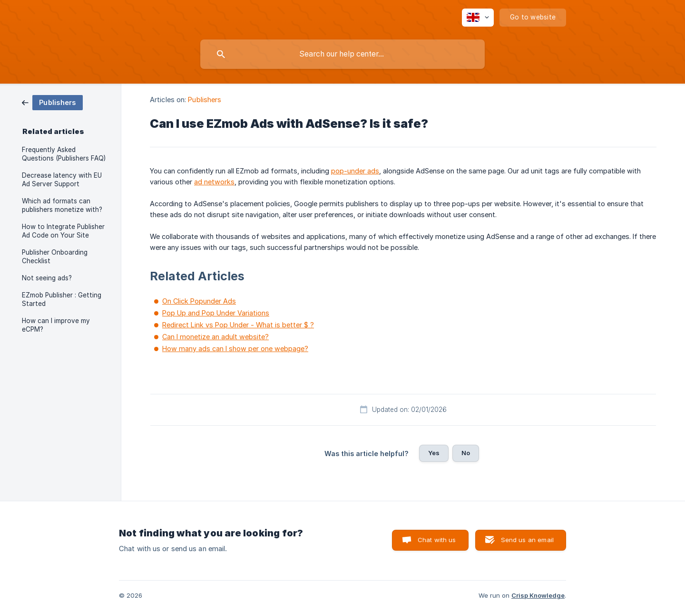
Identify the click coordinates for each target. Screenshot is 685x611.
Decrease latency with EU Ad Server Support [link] (62, 180)
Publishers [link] (204, 99)
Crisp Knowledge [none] (538, 595)
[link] (52, 101)
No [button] (465, 453)
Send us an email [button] (527, 540)
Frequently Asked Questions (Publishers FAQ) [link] (64, 154)
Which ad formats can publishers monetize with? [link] (62, 205)
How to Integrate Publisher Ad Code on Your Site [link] (63, 231)
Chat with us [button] (437, 540)
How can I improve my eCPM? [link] (56, 325)
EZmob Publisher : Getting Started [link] (61, 299)
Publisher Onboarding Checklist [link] (55, 256)
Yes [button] (434, 453)
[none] (478, 18)
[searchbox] (342, 54)
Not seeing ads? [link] (47, 278)
